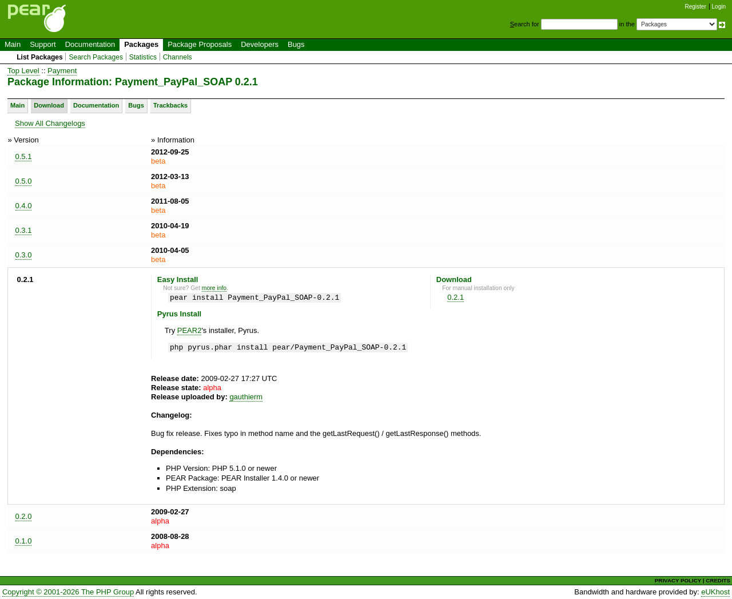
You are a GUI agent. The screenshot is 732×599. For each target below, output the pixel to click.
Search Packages (96, 57)
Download (49, 105)
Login (719, 6)
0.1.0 (23, 541)
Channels (177, 57)
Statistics (143, 57)
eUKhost (715, 592)
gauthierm (245, 396)
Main (13, 44)
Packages (141, 44)
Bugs (296, 44)
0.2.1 (455, 297)
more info (214, 288)
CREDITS (718, 580)
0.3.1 (23, 230)
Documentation (90, 44)
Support (43, 44)
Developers (260, 44)
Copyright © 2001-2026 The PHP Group (68, 592)
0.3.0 (23, 255)
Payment (62, 70)
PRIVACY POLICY (678, 580)
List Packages (40, 57)
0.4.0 (23, 205)
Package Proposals (200, 44)
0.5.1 (23, 156)
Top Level (23, 70)
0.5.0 (23, 181)
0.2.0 (23, 516)
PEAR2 (189, 330)
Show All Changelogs (50, 123)
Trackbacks (170, 105)
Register (695, 6)
